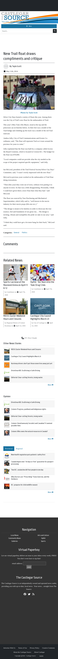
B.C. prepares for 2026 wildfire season (24, 485)
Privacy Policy (34, 648)
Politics (24, 233)
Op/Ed (43, 538)
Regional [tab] (19, 449)
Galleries (15, 541)
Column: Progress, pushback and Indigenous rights (28, 409)
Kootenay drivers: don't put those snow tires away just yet (31, 363)
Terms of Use (22, 648)
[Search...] (27, 31)
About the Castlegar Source (22, 652)
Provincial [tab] (9, 449)
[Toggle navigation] (29, 26)
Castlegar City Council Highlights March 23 (26, 356)
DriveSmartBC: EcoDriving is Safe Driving (25, 371)
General (16, 233)
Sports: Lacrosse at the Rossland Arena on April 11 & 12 (15, 285)
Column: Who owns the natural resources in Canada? (29, 431)
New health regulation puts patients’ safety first (28, 455)
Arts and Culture (43, 535)
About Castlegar (39, 652)
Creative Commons (48, 648)
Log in (41, 656)
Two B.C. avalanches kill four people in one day (27, 470)
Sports (43, 541)
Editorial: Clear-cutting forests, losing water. (27, 377)
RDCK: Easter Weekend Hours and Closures (26, 349)
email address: (17, 563)
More (50, 385)
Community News (14, 538)
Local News (15, 535)
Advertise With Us (9, 648)
